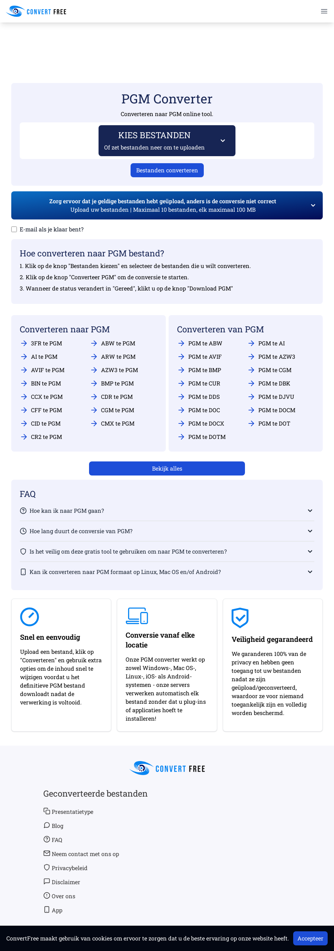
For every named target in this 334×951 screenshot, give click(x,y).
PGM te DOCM (271, 410)
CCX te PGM (41, 396)
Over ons (59, 896)
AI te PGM (38, 356)
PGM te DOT (268, 423)
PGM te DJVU (270, 396)
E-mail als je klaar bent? (51, 229)
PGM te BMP (199, 370)
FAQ (52, 839)
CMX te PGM (112, 423)
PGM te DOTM (201, 437)
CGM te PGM (112, 410)
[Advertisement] (167, 42)
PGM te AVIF (199, 356)
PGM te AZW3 (271, 356)
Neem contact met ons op (81, 853)
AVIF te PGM (42, 370)
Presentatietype (68, 811)
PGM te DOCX (200, 423)
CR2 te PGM (41, 437)
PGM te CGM (269, 370)
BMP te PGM (112, 383)
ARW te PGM (113, 356)
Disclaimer (61, 882)
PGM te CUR (198, 383)
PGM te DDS (198, 396)
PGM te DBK (268, 383)
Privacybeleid (65, 868)
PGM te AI (266, 343)
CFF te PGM (41, 410)
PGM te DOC (198, 410)
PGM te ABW (199, 343)
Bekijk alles (167, 468)
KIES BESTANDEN (154, 140)
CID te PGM (40, 423)
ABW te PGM (112, 343)
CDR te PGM (111, 396)
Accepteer (310, 938)
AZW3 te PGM (114, 370)
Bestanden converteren (167, 170)
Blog (53, 825)
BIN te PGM (40, 383)
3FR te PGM (41, 343)
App (52, 910)
